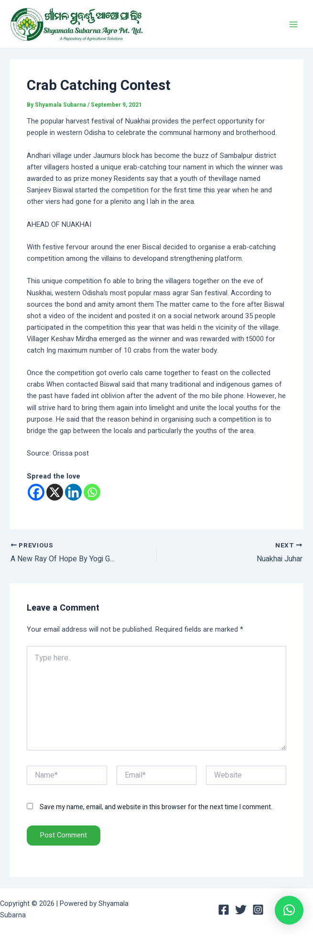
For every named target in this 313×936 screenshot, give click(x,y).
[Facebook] (36, 492)
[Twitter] (241, 909)
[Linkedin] (73, 492)
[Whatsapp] (92, 492)
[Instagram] (258, 909)
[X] (54, 492)
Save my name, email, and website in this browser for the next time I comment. (156, 807)
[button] (289, 910)
